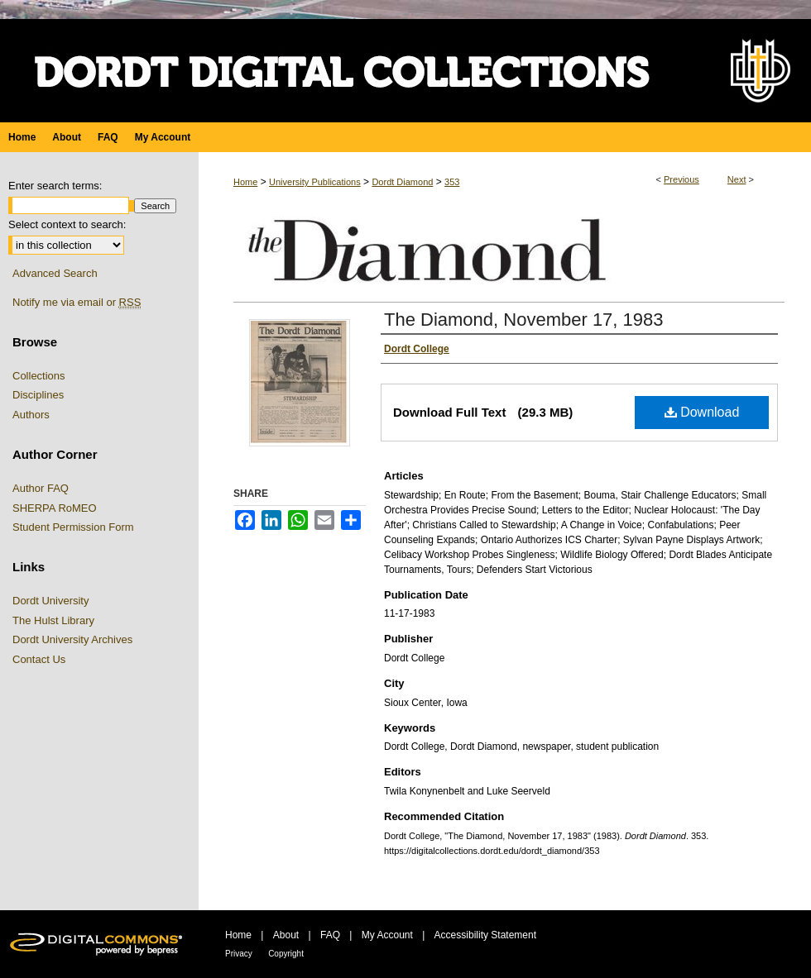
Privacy (238, 953)
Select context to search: (67, 224)
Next (736, 179)
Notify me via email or (76, 302)
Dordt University (50, 600)
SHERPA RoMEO (54, 508)
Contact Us (38, 659)
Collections (38, 376)
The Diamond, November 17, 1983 (524, 319)
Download (702, 412)
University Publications (315, 182)
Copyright (286, 953)
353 (451, 182)
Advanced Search (55, 273)
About (286, 935)
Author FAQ (40, 488)
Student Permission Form (73, 527)
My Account (387, 935)
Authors (31, 414)
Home (245, 182)
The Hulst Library (53, 620)
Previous (681, 179)
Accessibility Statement (485, 935)
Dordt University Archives (72, 639)
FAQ (330, 935)
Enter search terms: (55, 185)
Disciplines (38, 395)
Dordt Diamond (402, 182)
